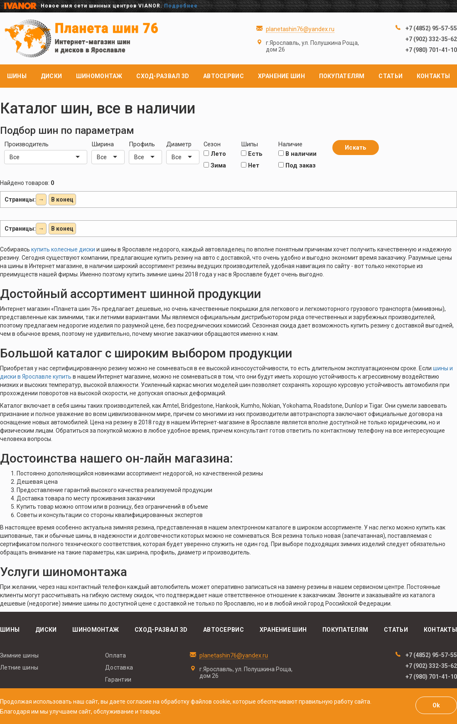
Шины (17, 76)
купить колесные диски (63, 249)
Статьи (390, 76)
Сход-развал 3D (162, 76)
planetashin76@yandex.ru (300, 29)
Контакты (433, 76)
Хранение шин (281, 76)
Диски (51, 76)
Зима (215, 165)
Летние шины (19, 667)
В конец (62, 199)
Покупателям (342, 76)
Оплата (115, 655)
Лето (215, 154)
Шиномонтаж (99, 76)
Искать (355, 147)
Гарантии (118, 679)
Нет (250, 165)
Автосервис (223, 76)
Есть (252, 154)
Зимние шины (19, 655)
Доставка (119, 667)
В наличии (297, 154)
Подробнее (181, 6)
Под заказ (297, 165)
